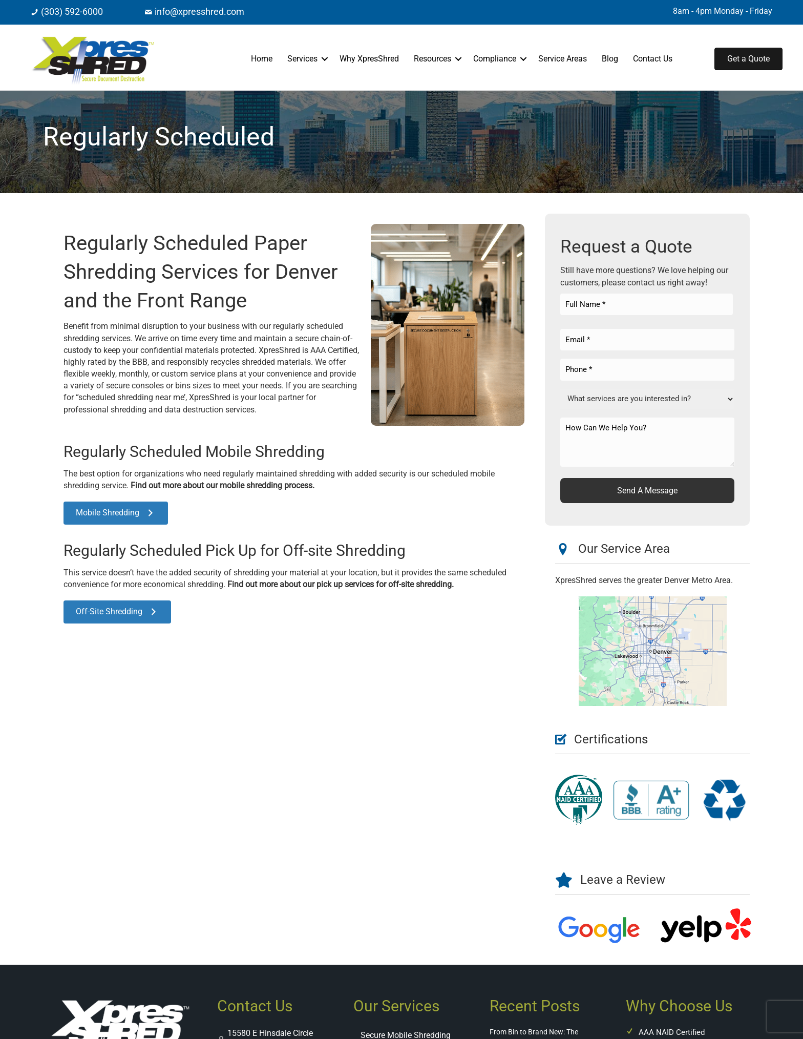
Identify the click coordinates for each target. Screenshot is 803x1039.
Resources (432, 59)
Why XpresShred (369, 59)
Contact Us (652, 59)
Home (261, 59)
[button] (325, 59)
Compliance (494, 59)
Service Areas (562, 59)
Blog (610, 59)
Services (302, 59)
